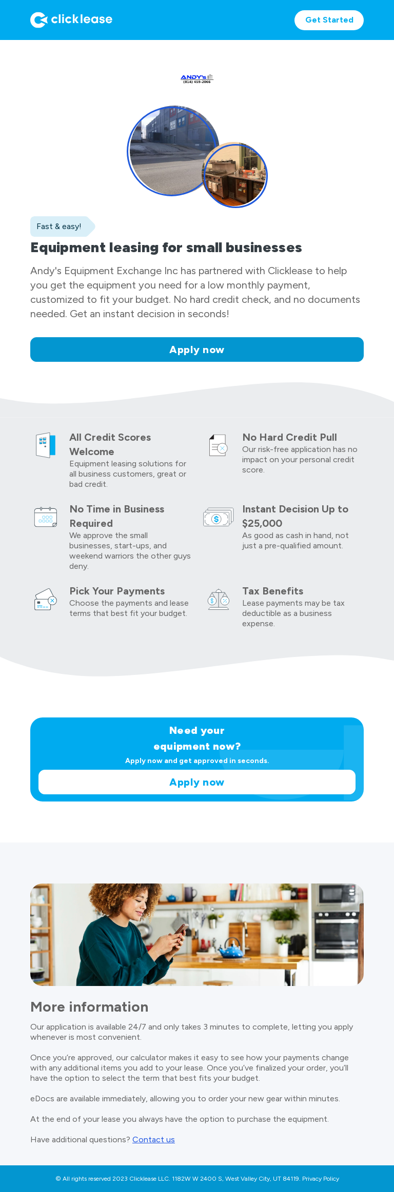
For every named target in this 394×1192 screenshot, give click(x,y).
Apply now (197, 349)
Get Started (329, 20)
